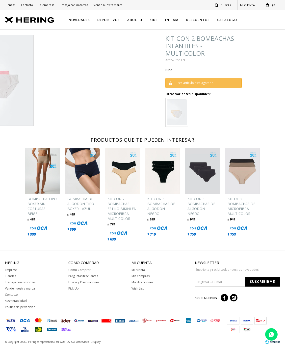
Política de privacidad (20, 307)
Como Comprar (79, 270)
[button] (223, 5)
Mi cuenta (138, 270)
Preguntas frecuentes (83, 276)
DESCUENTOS (198, 20)
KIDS (154, 20)
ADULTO (134, 20)
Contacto (27, 5)
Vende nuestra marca (108, 5)
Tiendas (10, 5)
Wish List (137, 288)
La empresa (46, 5)
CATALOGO (227, 20)
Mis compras (140, 276)
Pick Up (73, 288)
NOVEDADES (79, 20)
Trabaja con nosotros (74, 5)
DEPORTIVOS (108, 20)
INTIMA (172, 20)
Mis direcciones (142, 282)
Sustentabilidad (16, 301)
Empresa (11, 270)
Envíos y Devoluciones (83, 282)
